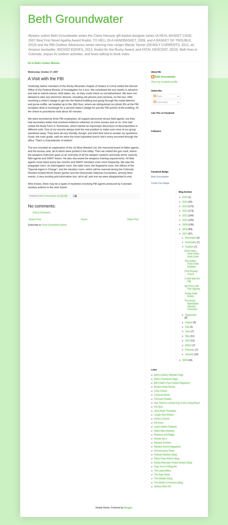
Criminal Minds (162, 395)
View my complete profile (164, 81)
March (188, 345)
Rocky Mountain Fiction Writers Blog (173, 462)
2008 (185, 229)
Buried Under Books (164, 386)
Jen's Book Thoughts (165, 411)
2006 (185, 360)
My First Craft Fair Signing (192, 287)
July (187, 327)
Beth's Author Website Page (168, 375)
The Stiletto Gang (163, 478)
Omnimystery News (164, 450)
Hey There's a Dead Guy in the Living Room (177, 403)
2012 (185, 210)
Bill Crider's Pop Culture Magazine (172, 383)
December (191, 237)
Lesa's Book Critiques (165, 426)
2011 (185, 215)
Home (84, 219)
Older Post (133, 219)
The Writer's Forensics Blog (168, 482)
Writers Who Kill (162, 486)
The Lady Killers (162, 470)
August (189, 322)
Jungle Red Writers (164, 414)
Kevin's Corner (161, 418)
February (190, 349)
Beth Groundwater (75, 18)
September (191, 315)
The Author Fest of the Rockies (192, 264)
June (188, 331)
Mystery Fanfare (162, 442)
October (189, 246)
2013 (185, 206)
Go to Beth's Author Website (44, 63)
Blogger (128, 507)
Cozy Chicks (160, 391)
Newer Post (35, 219)
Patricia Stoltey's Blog (165, 454)
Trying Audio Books (191, 295)
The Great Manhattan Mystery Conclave (192, 304)
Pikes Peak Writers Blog (166, 458)
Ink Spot (158, 406)
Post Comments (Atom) (54, 225)
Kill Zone (158, 422)
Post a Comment (41, 212)
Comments (160, 102)
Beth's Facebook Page (166, 379)
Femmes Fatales (163, 399)
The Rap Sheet (162, 474)
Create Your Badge (160, 183)
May (187, 336)
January (189, 354)
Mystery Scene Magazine (167, 446)
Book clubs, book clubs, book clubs (192, 254)
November (191, 242)
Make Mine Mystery (164, 430)
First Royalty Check (191, 272)
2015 (185, 197)
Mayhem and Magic (164, 434)
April (187, 340)
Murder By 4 (160, 438)
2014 (185, 201)
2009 (185, 224)
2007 (185, 233)
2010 (185, 220)
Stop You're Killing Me (165, 466)
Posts (157, 96)
